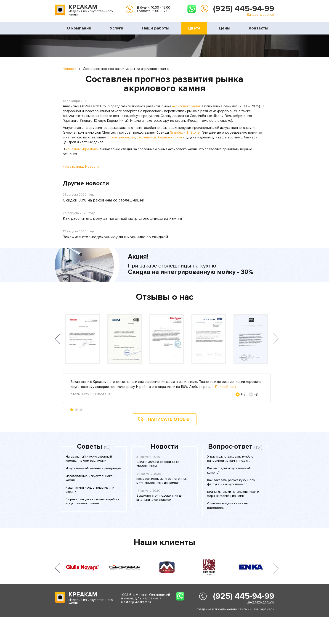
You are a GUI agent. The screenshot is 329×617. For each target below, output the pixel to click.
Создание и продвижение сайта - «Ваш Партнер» (235, 609)
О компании (79, 28)
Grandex (176, 132)
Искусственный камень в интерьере (93, 468)
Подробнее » (225, 387)
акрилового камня (186, 106)
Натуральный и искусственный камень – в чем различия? (89, 459)
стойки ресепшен (121, 137)
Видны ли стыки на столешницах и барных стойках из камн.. (233, 494)
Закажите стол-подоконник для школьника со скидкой (115, 236)
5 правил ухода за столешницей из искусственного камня (92, 501)
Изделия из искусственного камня (91, 10)
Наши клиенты (164, 542)
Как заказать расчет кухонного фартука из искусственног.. (231, 482)
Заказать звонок (260, 14)
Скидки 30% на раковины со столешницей (103, 200)
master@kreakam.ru (136, 602)
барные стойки (170, 137)
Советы (89, 446)
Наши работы (155, 28)
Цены (224, 28)
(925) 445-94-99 (243, 9)
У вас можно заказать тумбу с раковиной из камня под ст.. (230, 459)
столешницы (147, 137)
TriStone (193, 132)
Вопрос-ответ (230, 446)
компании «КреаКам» (82, 149)
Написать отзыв (169, 419)
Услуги (116, 28)
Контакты (258, 28)
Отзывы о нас (164, 296)
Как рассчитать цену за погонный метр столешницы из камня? (123, 218)
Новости (69, 69)
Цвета (194, 28)
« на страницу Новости (81, 166)
